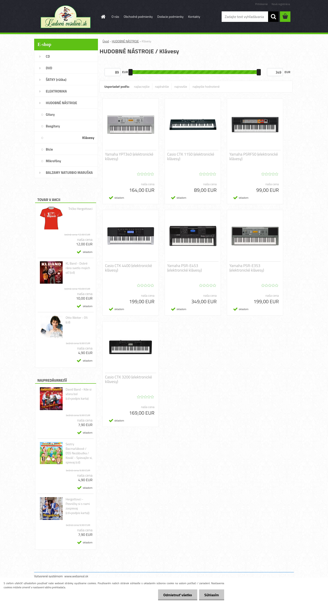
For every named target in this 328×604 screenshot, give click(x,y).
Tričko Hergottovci (80, 208)
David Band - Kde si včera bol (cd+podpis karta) (79, 394)
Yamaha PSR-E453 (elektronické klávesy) (184, 267)
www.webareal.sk (76, 576)
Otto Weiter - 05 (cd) (77, 319)
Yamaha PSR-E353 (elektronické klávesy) (246, 267)
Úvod (105, 41)
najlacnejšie (141, 86)
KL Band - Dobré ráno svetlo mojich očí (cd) (78, 268)
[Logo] (65, 16)
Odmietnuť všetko (176, 595)
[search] (273, 16)
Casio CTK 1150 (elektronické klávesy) (190, 156)
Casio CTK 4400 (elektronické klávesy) (128, 267)
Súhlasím (211, 595)
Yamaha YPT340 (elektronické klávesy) (129, 156)
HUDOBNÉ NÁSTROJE (125, 41)
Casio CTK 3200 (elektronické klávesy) (128, 379)
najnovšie (180, 86)
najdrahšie (162, 86)
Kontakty (194, 16)
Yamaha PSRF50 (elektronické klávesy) (253, 156)
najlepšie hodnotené (206, 86)
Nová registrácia (281, 4)
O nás (115, 16)
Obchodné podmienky (138, 16)
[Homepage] (103, 16)
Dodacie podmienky (170, 16)
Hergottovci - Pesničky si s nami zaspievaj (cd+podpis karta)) (78, 506)
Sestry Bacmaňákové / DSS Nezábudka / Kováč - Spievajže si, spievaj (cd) (79, 453)
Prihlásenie (261, 4)
